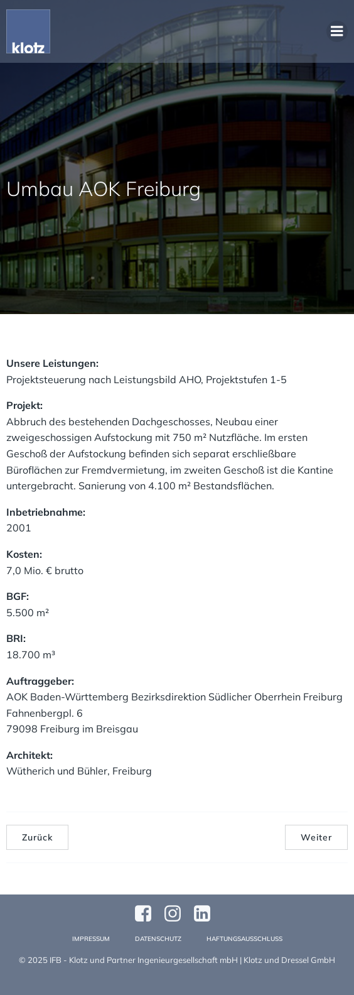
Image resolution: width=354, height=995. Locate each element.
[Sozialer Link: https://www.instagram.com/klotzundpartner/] (177, 914)
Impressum (91, 939)
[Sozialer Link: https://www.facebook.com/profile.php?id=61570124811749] (148, 914)
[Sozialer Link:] (207, 914)
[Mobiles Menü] (337, 31)
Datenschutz (158, 939)
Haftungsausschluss (244, 939)
